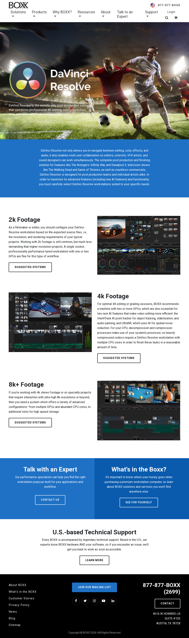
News (13, 611)
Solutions (18, 14)
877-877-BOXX (169, 5)
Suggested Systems (30, 267)
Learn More (94, 560)
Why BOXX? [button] (62, 14)
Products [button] (39, 14)
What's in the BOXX (23, 591)
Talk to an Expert (125, 14)
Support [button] (151, 14)
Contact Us (50, 499)
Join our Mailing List (94, 587)
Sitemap (15, 625)
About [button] (106, 14)
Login (171, 12)
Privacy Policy (19, 605)
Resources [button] (86, 14)
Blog (12, 618)
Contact (167, 603)
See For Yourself (139, 502)
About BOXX (17, 585)
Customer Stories (21, 598)
